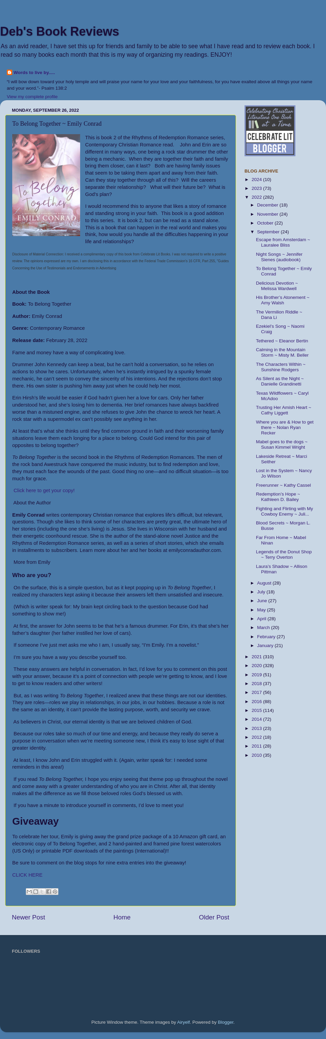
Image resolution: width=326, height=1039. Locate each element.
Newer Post (28, 917)
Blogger (226, 1022)
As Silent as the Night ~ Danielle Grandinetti (280, 381)
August (265, 583)
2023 (257, 188)
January (266, 645)
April (262, 618)
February (267, 636)
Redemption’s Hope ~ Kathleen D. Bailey (278, 496)
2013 (257, 728)
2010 (257, 755)
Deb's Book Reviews (59, 31)
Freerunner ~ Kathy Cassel (283, 485)
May (262, 609)
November (268, 214)
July (262, 591)
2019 (257, 674)
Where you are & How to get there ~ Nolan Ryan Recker (285, 427)
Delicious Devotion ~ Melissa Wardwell (277, 286)
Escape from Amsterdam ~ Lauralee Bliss (283, 242)
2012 (257, 737)
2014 (257, 719)
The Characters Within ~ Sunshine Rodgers (281, 367)
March (264, 627)
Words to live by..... (34, 72)
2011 (257, 746)
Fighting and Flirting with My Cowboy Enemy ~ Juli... (284, 511)
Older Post (214, 917)
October (266, 223)
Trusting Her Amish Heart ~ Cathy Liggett (283, 410)
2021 (257, 656)
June (262, 600)
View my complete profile (32, 96)
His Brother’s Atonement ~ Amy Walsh (282, 300)
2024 (257, 179)
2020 (257, 665)
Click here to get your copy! (43, 490)
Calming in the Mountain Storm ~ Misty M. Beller (282, 352)
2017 (257, 692)
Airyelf (183, 1022)
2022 (257, 197)
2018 (257, 683)
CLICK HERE (28, 875)
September (269, 231)
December (268, 205)
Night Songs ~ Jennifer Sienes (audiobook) (279, 257)
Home (121, 917)
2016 (257, 701)
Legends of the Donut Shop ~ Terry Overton (284, 554)
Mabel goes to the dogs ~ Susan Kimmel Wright (282, 444)
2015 (257, 710)
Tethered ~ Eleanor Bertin (282, 340)
